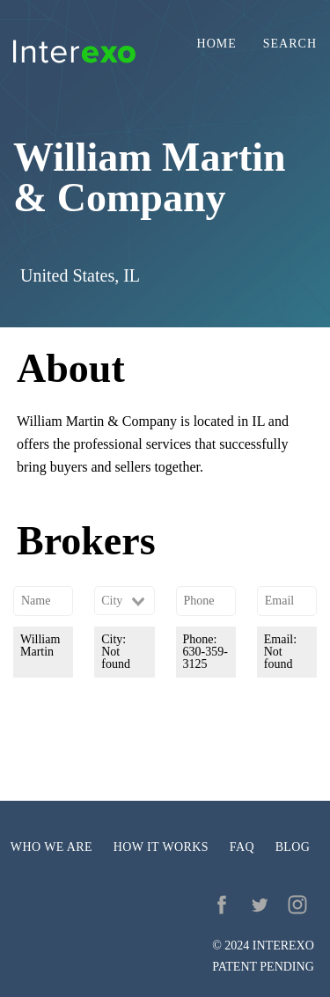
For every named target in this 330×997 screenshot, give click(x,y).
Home (217, 44)
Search (290, 44)
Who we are (51, 847)
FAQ (242, 847)
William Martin (40, 645)
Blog (293, 847)
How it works (161, 847)
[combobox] (124, 601)
